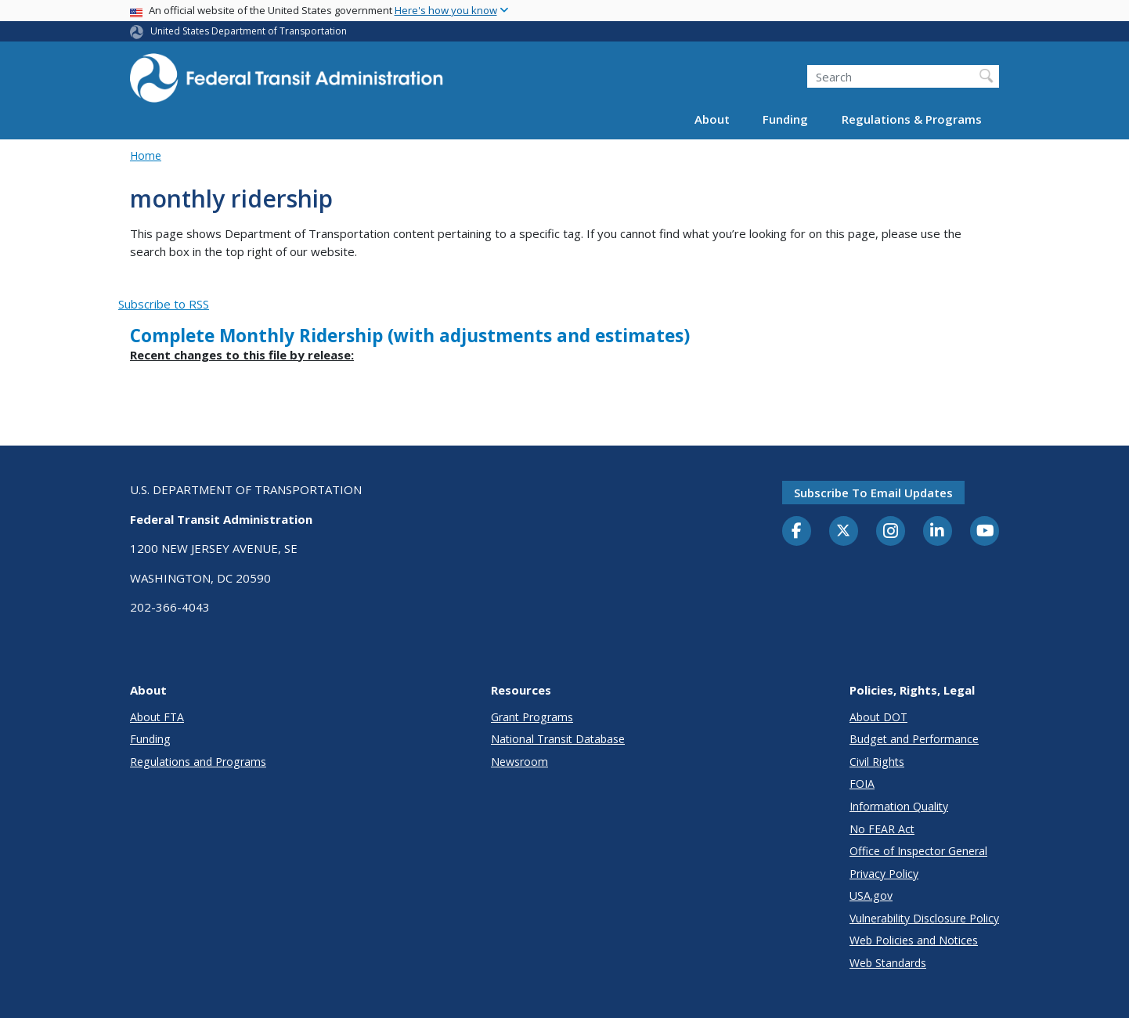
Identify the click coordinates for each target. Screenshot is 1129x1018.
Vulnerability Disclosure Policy (924, 918)
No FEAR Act (881, 828)
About (712, 119)
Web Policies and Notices (913, 940)
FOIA (862, 783)
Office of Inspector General (918, 850)
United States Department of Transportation (248, 31)
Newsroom (519, 761)
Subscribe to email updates (873, 492)
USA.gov (871, 895)
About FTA (157, 716)
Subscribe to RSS (163, 304)
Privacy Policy (883, 873)
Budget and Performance (914, 738)
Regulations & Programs (912, 119)
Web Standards (887, 962)
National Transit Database (558, 738)
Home (145, 155)
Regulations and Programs (198, 761)
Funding (785, 119)
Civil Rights (876, 761)
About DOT (878, 716)
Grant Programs (532, 716)
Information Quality (898, 806)
